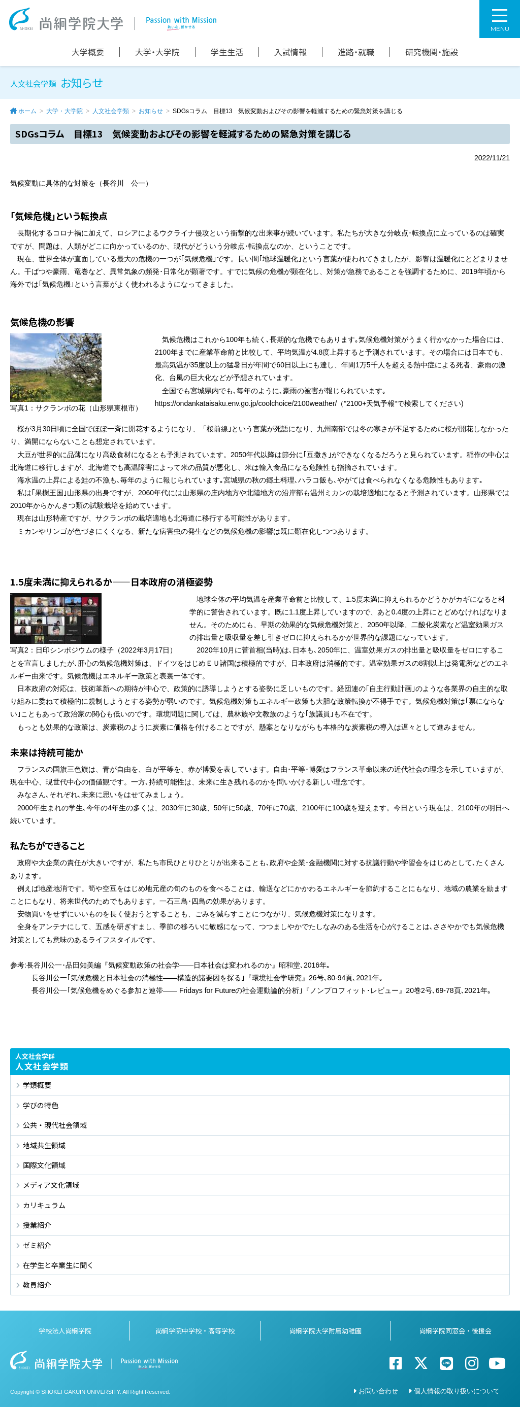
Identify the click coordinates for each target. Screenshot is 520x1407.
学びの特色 (40, 1105)
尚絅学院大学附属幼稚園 (325, 1330)
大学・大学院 (157, 52)
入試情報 (290, 52)
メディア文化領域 (51, 1185)
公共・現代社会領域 (55, 1125)
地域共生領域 (44, 1145)
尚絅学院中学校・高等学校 (195, 1330)
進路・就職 (356, 52)
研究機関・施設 (431, 52)
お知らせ (151, 111)
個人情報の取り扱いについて (457, 1391)
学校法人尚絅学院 (65, 1330)
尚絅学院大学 (112, 19)
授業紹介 (37, 1225)
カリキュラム (44, 1205)
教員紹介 (37, 1285)
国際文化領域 (44, 1165)
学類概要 (37, 1085)
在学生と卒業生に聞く (58, 1265)
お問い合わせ (378, 1391)
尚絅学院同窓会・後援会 (455, 1330)
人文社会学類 (110, 111)
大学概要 (88, 52)
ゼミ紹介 (37, 1245)
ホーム (27, 111)
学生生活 (227, 52)
